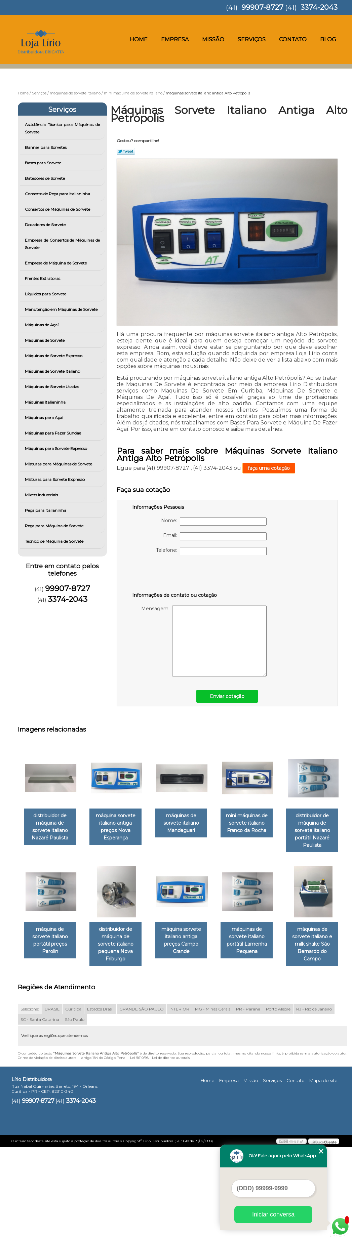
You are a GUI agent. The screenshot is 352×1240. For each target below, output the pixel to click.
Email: (215, 536)
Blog (328, 39)
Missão (213, 39)
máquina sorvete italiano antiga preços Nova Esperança (120, 827)
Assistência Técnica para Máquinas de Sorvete (62, 128)
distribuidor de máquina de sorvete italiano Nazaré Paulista (51, 827)
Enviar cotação (227, 696)
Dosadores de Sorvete (46, 224)
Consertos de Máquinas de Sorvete (58, 209)
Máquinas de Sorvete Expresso (54, 355)
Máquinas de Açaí (42, 324)
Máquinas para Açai (44, 417)
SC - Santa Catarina (40, 1111)
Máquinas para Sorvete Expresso (56, 448)
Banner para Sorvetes (46, 147)
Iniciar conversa (273, 1214)
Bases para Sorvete (43, 162)
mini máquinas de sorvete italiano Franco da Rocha (256, 823)
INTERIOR (179, 1101)
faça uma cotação (269, 468)
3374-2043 (319, 7)
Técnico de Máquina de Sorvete (54, 541)
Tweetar (126, 151)
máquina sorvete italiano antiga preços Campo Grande (256, 934)
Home (139, 39)
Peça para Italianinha (46, 510)
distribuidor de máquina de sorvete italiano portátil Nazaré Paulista (51, 934)
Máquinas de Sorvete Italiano (53, 371)
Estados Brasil (100, 1101)
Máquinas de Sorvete (45, 340)
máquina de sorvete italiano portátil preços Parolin (119, 930)
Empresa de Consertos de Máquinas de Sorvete (62, 244)
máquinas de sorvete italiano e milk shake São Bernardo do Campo (120, 1040)
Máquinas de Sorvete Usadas (52, 386)
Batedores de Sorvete (45, 178)
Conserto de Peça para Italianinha (58, 193)
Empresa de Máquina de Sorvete (56, 262)
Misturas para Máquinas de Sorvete (59, 463)
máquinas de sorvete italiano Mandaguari (188, 823)
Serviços (252, 39)
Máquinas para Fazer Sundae (53, 433)
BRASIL (52, 1101)
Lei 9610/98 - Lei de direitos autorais (160, 1150)
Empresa (175, 39)
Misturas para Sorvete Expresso (55, 479)
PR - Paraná (248, 1101)
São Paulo (74, 1111)
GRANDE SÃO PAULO (141, 1101)
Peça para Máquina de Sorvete (54, 525)
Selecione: (30, 1101)
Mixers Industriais (42, 494)
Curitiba (73, 1101)
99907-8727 (262, 7)
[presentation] (175, 575)
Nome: (214, 522)
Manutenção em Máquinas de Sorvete (62, 309)
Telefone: (211, 551)
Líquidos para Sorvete (46, 293)
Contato (293, 39)
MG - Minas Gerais (212, 1101)
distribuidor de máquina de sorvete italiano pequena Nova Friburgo (187, 934)
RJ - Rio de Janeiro (314, 1101)
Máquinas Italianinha (46, 402)
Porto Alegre (278, 1101)
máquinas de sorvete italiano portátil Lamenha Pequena (51, 1040)
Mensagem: (204, 641)
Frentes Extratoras (43, 278)
